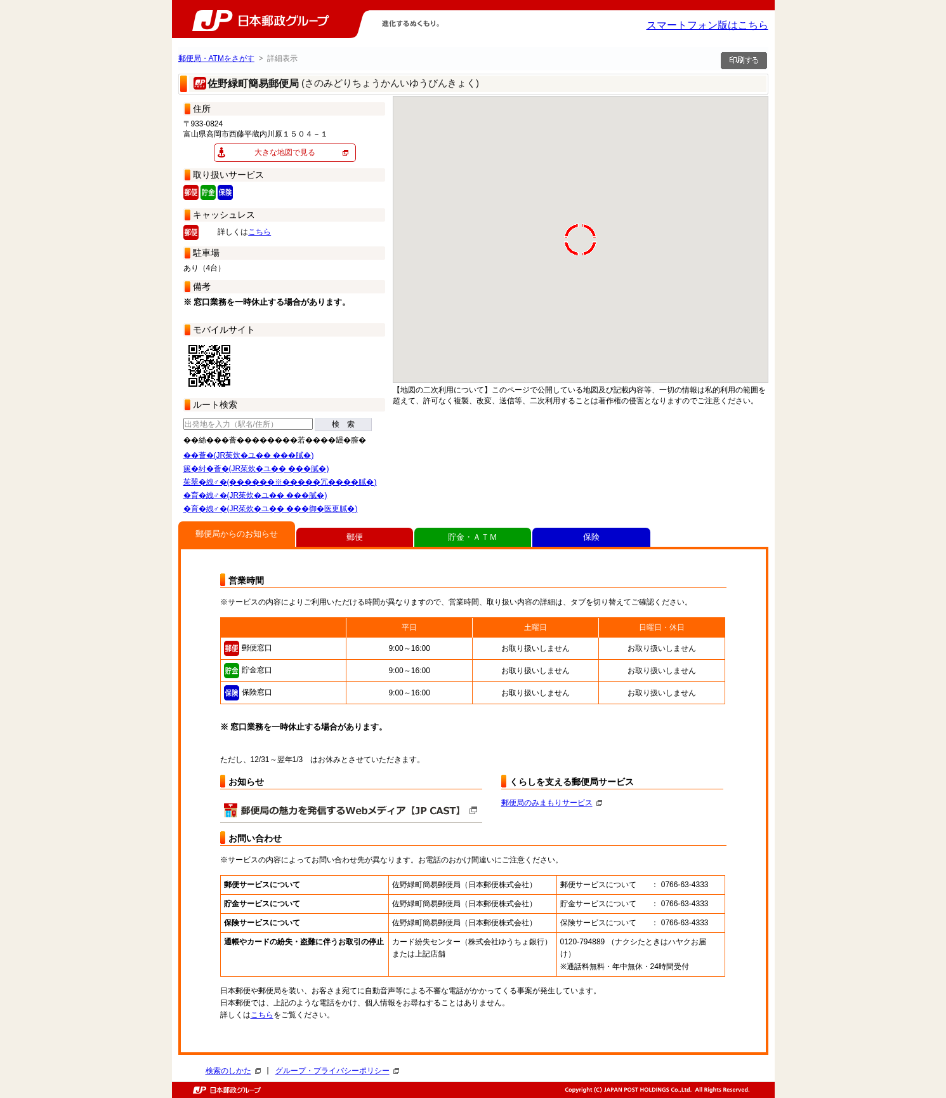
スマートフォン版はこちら (707, 25)
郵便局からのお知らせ (236, 534)
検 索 (343, 424)
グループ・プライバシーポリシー (337, 1070)
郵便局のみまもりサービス (551, 802)
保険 (591, 537)
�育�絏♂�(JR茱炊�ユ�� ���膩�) (255, 495)
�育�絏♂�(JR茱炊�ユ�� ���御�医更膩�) (270, 508)
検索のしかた (233, 1070)
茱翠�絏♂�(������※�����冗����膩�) (280, 482)
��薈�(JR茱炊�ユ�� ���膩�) (248, 455)
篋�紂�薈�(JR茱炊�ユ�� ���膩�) (256, 468)
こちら (259, 231)
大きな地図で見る (284, 152)
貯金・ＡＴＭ (472, 537)
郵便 (354, 537)
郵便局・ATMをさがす (216, 58)
